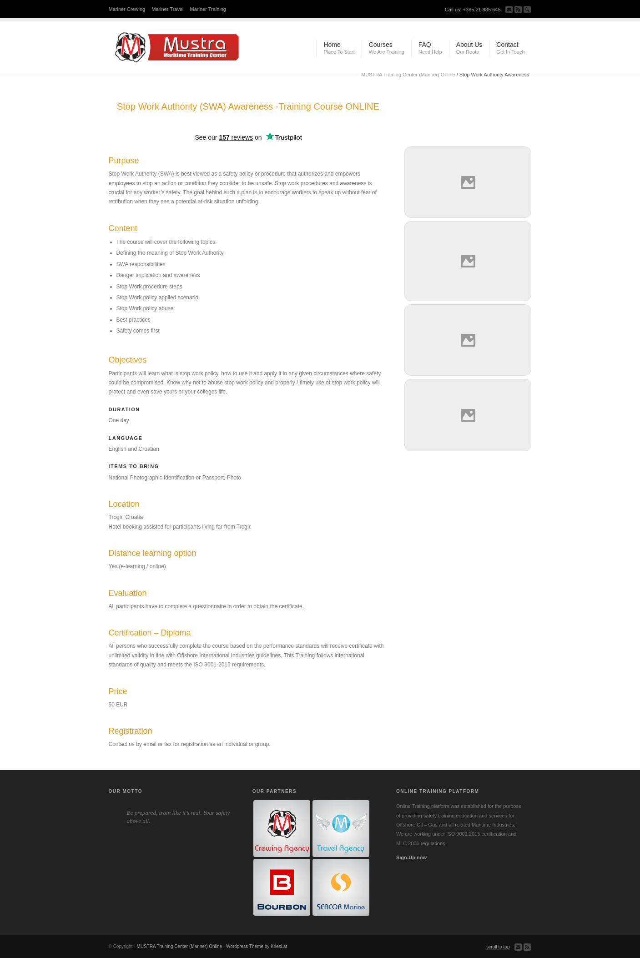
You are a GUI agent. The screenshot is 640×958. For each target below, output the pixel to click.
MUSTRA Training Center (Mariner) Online (408, 74)
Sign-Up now (411, 857)
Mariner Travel (167, 9)
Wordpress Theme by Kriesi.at (256, 946)
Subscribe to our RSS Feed (518, 9)
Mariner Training (208, 9)
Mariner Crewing (127, 9)
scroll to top (497, 946)
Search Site (527, 9)
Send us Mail (509, 9)
